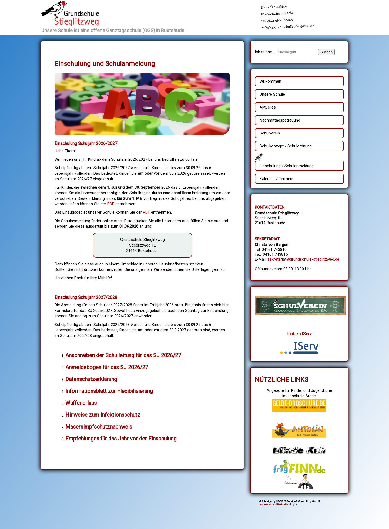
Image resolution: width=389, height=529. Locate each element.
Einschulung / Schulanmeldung (287, 165)
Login (293, 504)
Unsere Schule (272, 94)
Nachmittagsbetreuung (280, 120)
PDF (110, 203)
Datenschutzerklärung (91, 379)
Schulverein (270, 133)
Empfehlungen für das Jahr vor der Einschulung (120, 438)
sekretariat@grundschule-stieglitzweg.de (303, 259)
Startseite (282, 504)
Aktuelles (268, 107)
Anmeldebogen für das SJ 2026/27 (106, 367)
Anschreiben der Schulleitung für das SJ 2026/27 (123, 355)
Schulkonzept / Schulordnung (286, 146)
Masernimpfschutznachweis (98, 426)
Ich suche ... (266, 51)
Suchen (326, 52)
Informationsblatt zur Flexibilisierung (109, 391)
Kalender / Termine (276, 178)
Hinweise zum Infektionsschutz (102, 415)
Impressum (266, 504)
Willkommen (270, 81)
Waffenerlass (81, 403)
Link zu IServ (299, 333)
